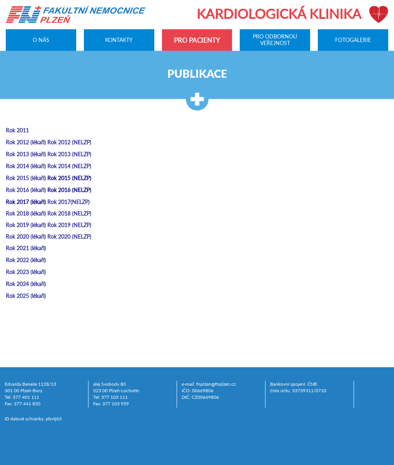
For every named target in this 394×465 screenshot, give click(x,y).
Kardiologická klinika (279, 13)
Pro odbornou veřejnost (275, 39)
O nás (41, 40)
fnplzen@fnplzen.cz (215, 384)
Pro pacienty (197, 40)
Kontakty (119, 40)
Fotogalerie (353, 40)
